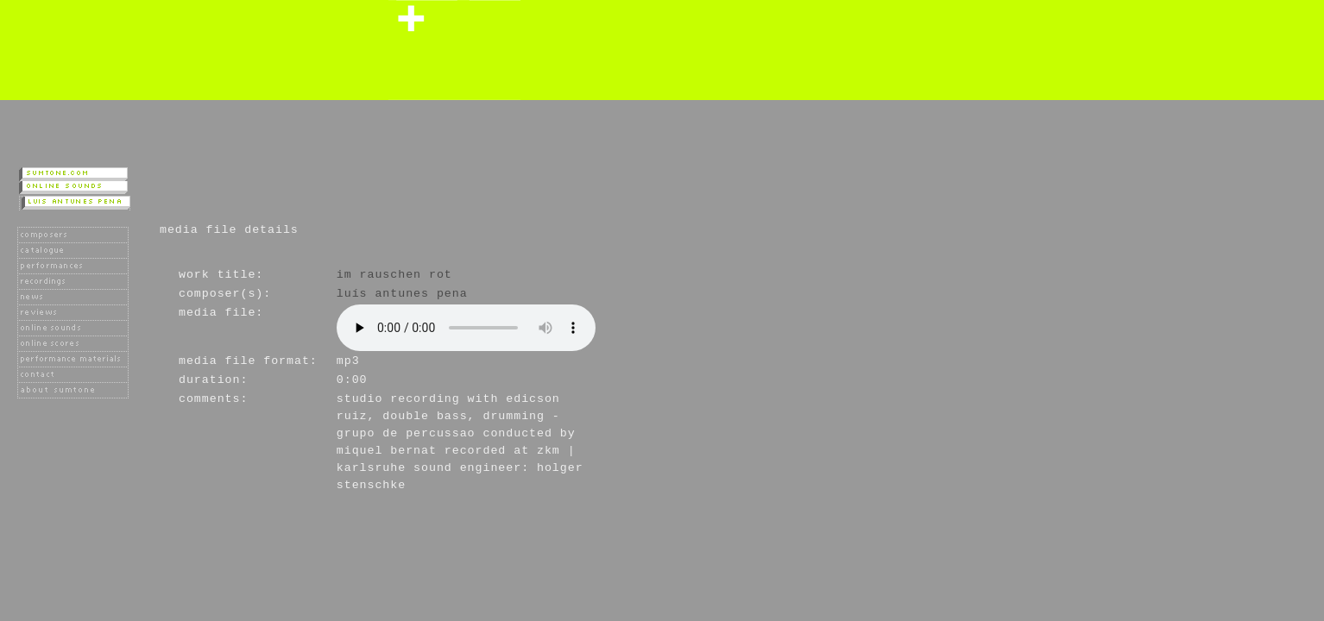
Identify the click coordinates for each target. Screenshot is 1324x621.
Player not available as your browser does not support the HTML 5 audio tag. (466, 327)
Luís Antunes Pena (402, 293)
